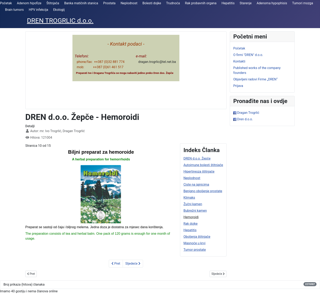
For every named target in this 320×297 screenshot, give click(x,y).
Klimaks (189, 197)
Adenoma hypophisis (272, 3)
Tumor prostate (194, 250)
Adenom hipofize (29, 3)
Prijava (238, 86)
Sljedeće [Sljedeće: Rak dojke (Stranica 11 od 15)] (132, 263)
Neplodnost (129, 3)
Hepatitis (227, 3)
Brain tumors (14, 10)
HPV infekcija (38, 10)
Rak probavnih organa (200, 3)
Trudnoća (173, 3)
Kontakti (239, 61)
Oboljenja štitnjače (196, 237)
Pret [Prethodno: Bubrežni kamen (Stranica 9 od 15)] (115, 263)
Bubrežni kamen (195, 211)
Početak (6, 3)
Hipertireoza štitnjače (198, 171)
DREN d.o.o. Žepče (196, 158)
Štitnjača (53, 3)
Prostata (109, 3)
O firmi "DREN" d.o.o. (248, 55)
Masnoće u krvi (194, 243)
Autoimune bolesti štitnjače (203, 165)
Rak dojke (190, 224)
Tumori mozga (302, 3)
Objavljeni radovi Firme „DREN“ (255, 79)
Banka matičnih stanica (81, 3)
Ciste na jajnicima (196, 184)
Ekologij (59, 10)
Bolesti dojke (151, 3)
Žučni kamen (192, 204)
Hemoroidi (191, 217)
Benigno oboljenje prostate (202, 191)
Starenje (245, 3)
